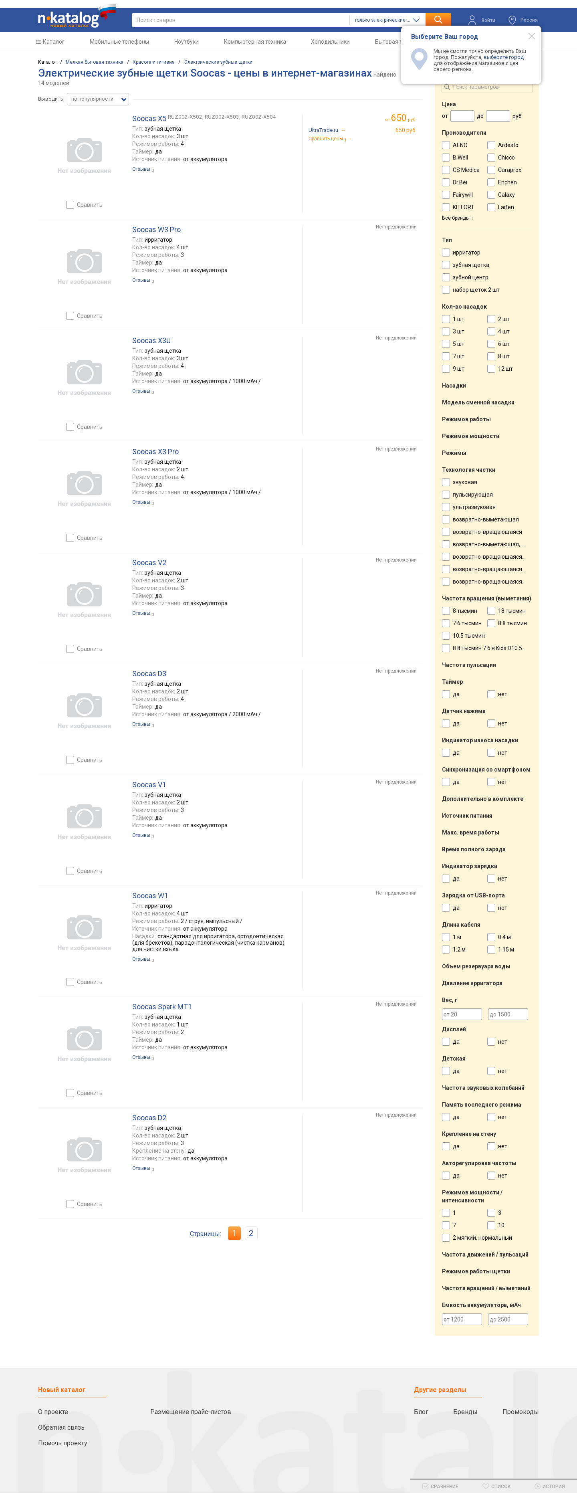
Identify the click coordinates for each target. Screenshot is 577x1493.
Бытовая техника (397, 41)
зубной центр (470, 277)
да (456, 694)
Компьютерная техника (255, 41)
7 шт (458, 356)
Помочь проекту (62, 1443)
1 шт (458, 319)
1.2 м (459, 949)
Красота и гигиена (154, 62)
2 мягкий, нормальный (482, 1237)
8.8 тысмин (512, 623)
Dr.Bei (460, 182)
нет (502, 694)
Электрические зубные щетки (218, 62)
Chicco (506, 157)
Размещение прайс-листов (190, 1412)
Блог (421, 1412)
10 (501, 1225)
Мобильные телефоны (119, 41)
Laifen (506, 207)
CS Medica (466, 170)
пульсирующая (473, 494)
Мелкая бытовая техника (94, 62)
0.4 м (504, 937)
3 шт (458, 331)
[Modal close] (527, 36)
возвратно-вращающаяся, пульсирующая (509, 557)
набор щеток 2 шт (476, 290)
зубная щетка (471, 265)
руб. (404, 118)
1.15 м (506, 949)
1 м (457, 937)
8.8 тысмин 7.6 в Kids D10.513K (492, 648)
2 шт (504, 319)
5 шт (458, 344)
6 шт (504, 344)
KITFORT (463, 207)
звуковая (465, 482)
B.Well (460, 157)
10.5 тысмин (469, 635)
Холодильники (330, 41)
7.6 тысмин (467, 623)
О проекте (53, 1412)
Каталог (54, 41)
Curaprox (509, 170)
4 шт (504, 331)
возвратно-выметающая (486, 519)
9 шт (458, 369)
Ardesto (508, 145)
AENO (460, 145)
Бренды (465, 1412)
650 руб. (406, 130)
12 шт (505, 369)
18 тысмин (512, 611)
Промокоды (520, 1412)
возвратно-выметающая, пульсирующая (507, 544)
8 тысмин (465, 611)
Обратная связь (61, 1427)
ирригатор (466, 252)
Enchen (507, 182)
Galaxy (506, 195)
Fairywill (463, 195)
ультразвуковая (474, 507)
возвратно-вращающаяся (487, 532)
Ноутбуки (186, 41)
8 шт (504, 356)
